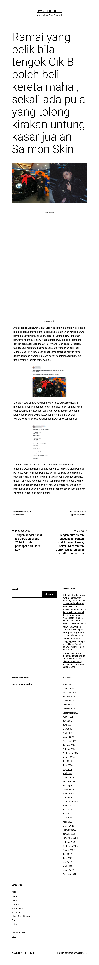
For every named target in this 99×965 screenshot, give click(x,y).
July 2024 (67, 761)
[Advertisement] (49, 230)
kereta (83, 515)
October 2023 (69, 797)
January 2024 (69, 785)
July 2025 (67, 721)
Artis (84, 511)
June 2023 (68, 813)
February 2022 (69, 874)
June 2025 (68, 725)
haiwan (15, 904)
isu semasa (17, 908)
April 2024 (67, 773)
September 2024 (70, 753)
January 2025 (69, 745)
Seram (15, 920)
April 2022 (67, 866)
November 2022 (70, 838)
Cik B (77, 515)
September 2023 (70, 801)
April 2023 (67, 822)
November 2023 (70, 793)
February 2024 (69, 781)
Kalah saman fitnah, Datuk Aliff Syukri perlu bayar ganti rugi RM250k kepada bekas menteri (74, 631)
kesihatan (16, 912)
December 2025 (70, 700)
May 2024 (67, 769)
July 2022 (67, 854)
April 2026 (67, 684)
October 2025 (69, 708)
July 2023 (67, 809)
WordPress (81, 953)
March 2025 (68, 737)
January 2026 (69, 696)
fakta (14, 900)
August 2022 (69, 850)
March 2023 (68, 826)
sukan (15, 924)
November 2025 (70, 704)
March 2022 (68, 870)
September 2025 (70, 713)
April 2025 (67, 733)
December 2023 (70, 789)
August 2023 (69, 805)
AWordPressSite (49, 11)
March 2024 (68, 777)
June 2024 (68, 765)
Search (15, 589)
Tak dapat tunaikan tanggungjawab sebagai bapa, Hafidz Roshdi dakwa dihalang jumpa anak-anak (74, 644)
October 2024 (69, 749)
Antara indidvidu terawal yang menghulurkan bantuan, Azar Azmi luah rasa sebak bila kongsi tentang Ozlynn (74, 600)
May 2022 (67, 862)
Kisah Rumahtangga (21, 916)
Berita (14, 896)
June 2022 (68, 858)
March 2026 (68, 688)
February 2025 (69, 741)
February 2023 (69, 830)
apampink (20, 515)
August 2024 (69, 757)
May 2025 (67, 729)
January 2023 (69, 834)
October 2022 (69, 842)
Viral (14, 936)
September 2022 (70, 846)
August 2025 (69, 717)
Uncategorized (19, 932)
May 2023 (67, 817)
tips (13, 928)
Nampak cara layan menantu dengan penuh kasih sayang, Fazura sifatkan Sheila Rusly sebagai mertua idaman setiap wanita (74, 660)
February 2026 (69, 692)
